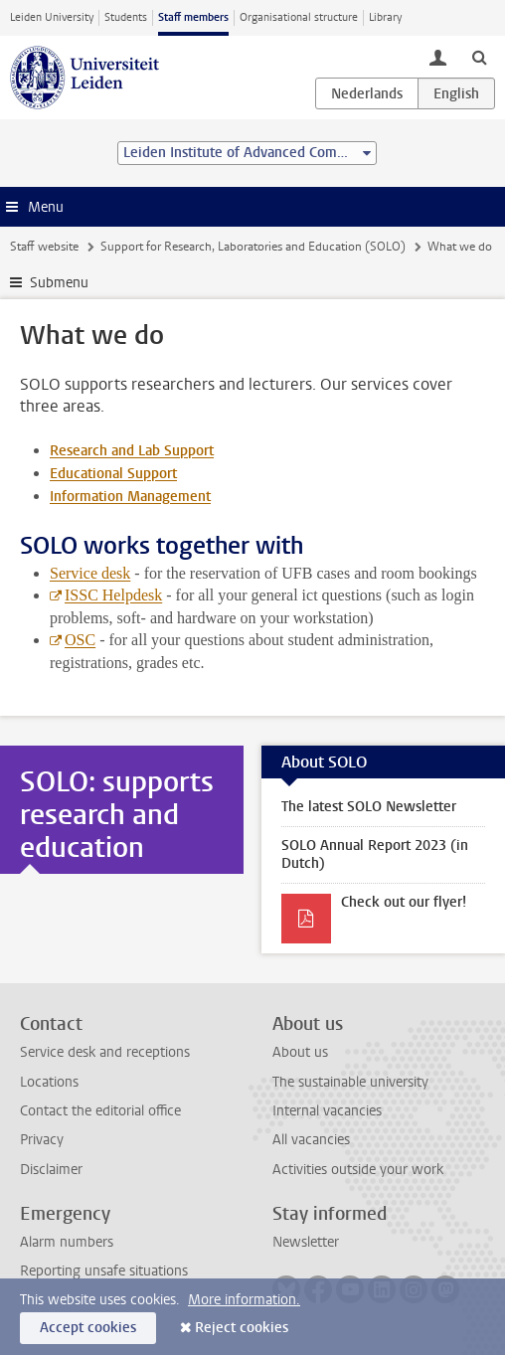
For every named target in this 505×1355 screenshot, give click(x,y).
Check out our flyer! (403, 902)
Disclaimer (51, 1169)
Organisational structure (299, 17)
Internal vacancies (327, 1110)
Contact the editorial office (100, 1110)
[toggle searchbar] (479, 57)
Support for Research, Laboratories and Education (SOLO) (253, 246)
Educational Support (113, 473)
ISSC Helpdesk (113, 595)
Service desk (90, 573)
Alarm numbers (66, 1242)
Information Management (130, 496)
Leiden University (51, 17)
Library (385, 17)
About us (300, 1052)
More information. (244, 1299)
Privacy (42, 1139)
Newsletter (305, 1242)
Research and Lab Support (132, 450)
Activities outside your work (357, 1169)
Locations (49, 1082)
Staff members (193, 17)
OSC (80, 639)
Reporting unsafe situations (104, 1271)
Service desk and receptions (105, 1052)
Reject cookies (241, 1327)
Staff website (44, 246)
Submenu (59, 282)
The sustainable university (350, 1082)
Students (125, 17)
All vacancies (311, 1139)
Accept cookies (88, 1327)
